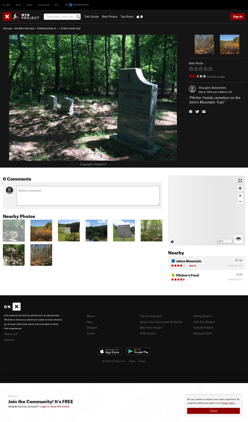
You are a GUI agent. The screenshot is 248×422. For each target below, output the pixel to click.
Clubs (90, 333)
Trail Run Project (204, 322)
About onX (11, 334)
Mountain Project (151, 327)
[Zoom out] (240, 201)
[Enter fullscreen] (240, 180)
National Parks (202, 333)
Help (90, 322)
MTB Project (148, 333)
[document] (213, 406)
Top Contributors (151, 316)
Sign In (237, 16)
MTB (18, 4)
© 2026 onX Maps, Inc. (114, 361)
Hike (29, 4)
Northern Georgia (24, 28)
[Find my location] (240, 188)
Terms (132, 361)
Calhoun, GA (225, 91)
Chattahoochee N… (47, 28)
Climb (6, 4)
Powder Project (203, 327)
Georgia (7, 28)
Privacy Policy (228, 403)
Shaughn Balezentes (212, 87)
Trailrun (43, 4)
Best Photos (109, 16)
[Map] (206, 210)
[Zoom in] (240, 196)
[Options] (238, 239)
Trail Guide (91, 16)
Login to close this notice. (55, 406)
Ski (57, 4)
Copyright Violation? (93, 164)
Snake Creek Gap (70, 28)
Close (213, 411)
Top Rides (127, 16)
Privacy (142, 361)
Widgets (92, 327)
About (91, 316)
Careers (9, 339)
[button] (190, 111)
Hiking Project (202, 316)
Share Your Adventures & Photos (161, 322)
